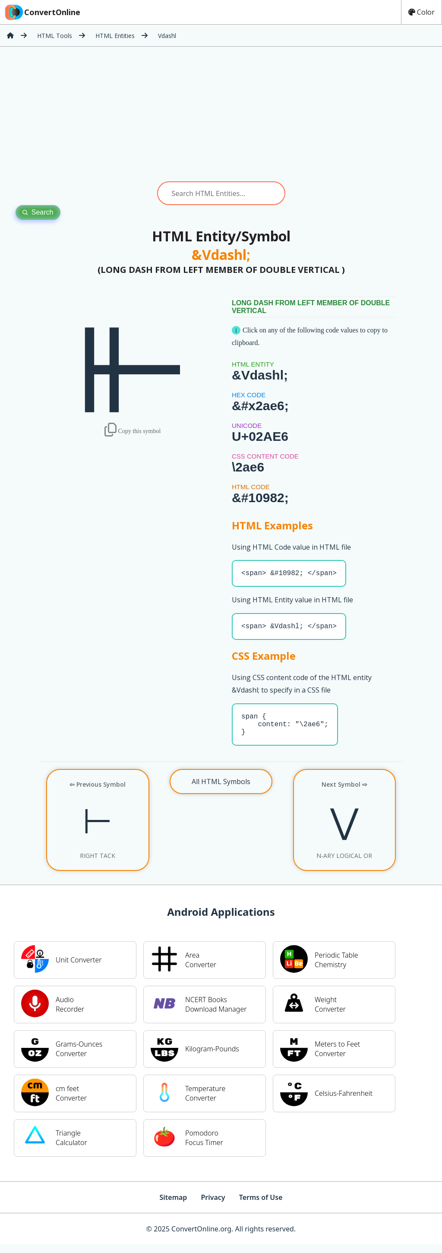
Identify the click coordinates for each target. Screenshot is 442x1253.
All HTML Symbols (221, 790)
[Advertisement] (221, 114)
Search (38, 212)
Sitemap (173, 1206)
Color (421, 12)
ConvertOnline (41, 12)
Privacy (213, 1206)
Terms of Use (261, 1206)
